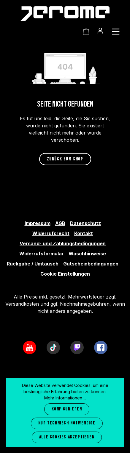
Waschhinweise (87, 254)
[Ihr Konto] (100, 30)
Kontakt (83, 233)
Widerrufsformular (41, 254)
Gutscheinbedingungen (90, 264)
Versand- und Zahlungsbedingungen (63, 243)
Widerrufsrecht (50, 233)
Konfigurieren (67, 409)
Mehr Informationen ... (65, 397)
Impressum (37, 223)
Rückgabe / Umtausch (32, 264)
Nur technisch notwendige (66, 423)
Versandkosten (22, 304)
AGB (60, 223)
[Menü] (115, 31)
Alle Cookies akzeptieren (66, 437)
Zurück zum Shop (65, 159)
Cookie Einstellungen (65, 274)
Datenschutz (85, 223)
